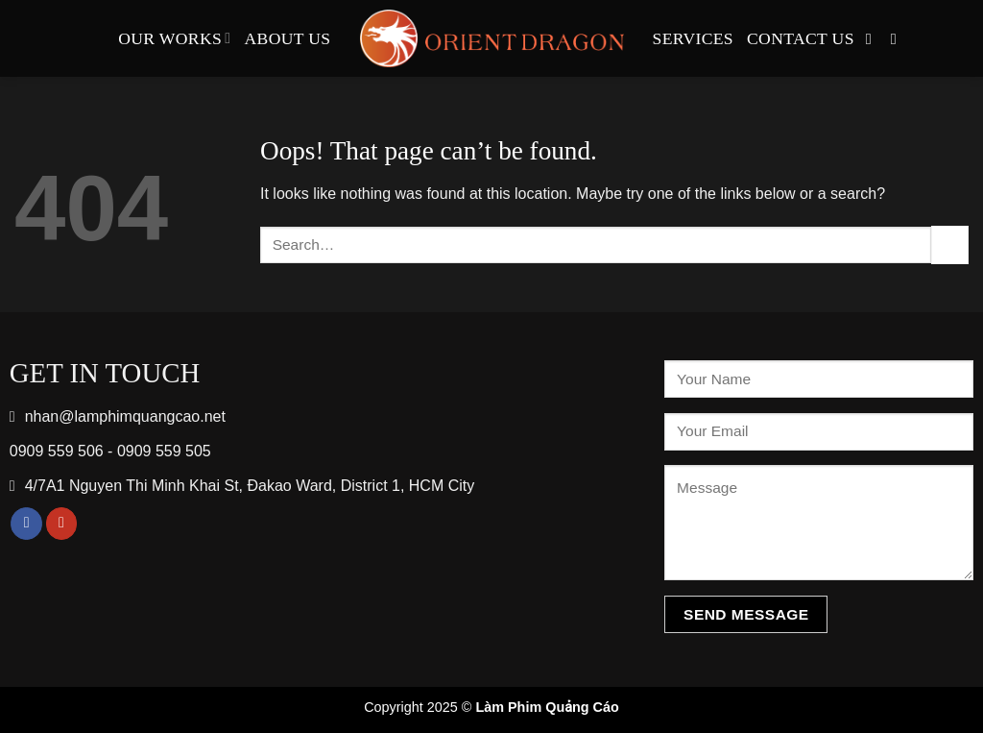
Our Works (174, 38)
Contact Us (800, 38)
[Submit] (950, 244)
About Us (288, 38)
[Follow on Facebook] (873, 38)
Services (693, 38)
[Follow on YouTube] (898, 38)
